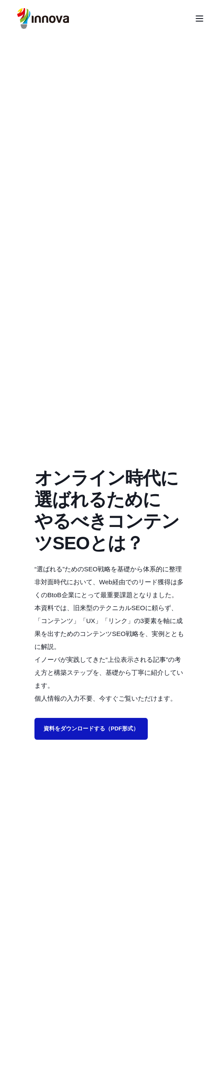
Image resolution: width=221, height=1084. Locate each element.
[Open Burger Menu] (199, 18)
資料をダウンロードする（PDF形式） (91, 728)
